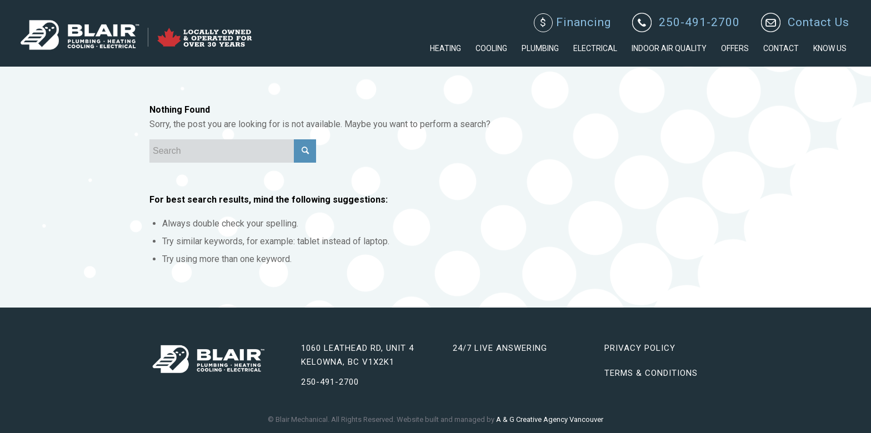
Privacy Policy (639, 348)
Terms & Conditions (651, 373)
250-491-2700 (699, 22)
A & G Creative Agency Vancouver (549, 419)
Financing (572, 22)
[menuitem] (572, 23)
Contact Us (818, 22)
